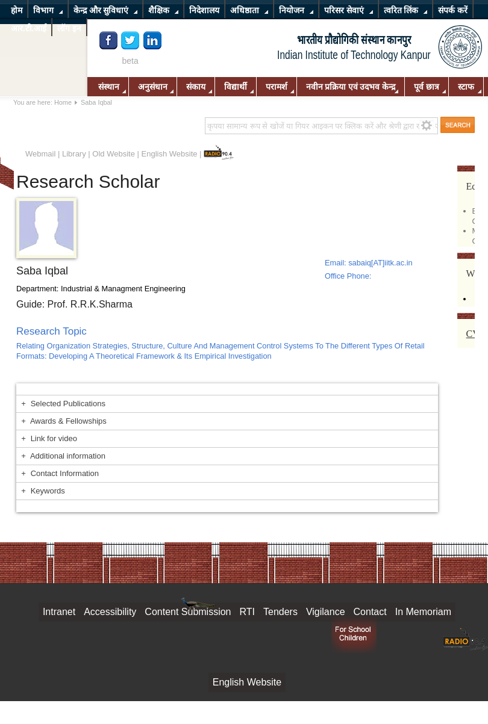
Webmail (40, 153)
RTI (247, 612)
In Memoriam (423, 612)
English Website (170, 153)
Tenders (280, 612)
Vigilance (325, 612)
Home (63, 102)
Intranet (59, 612)
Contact (370, 612)
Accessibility (110, 612)
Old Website (113, 153)
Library (74, 153)
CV (473, 334)
